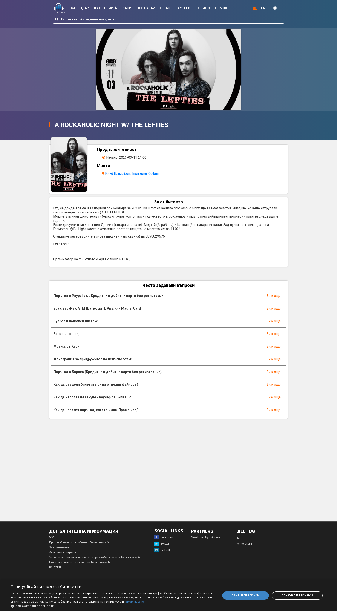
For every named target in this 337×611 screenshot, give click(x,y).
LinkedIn (162, 554)
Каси (127, 8)
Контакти (55, 570)
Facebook (163, 541)
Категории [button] (105, 8)
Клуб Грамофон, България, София (134, 174)
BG (255, 8)
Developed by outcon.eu (206, 541)
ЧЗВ (52, 541)
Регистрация (244, 547)
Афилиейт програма (62, 555)
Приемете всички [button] (245, 595)
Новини (203, 8)
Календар (80, 8)
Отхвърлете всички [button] (297, 595)
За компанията (59, 551)
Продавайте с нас (153, 8)
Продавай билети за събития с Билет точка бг (79, 546)
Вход (239, 542)
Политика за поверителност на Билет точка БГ (80, 565)
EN (263, 8)
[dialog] (168, 595)
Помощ (221, 8)
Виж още (273, 299)
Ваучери (183, 8)
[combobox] (168, 19)
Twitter (161, 547)
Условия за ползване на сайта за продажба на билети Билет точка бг (95, 560)
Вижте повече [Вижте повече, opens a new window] (134, 601)
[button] (112, 606)
